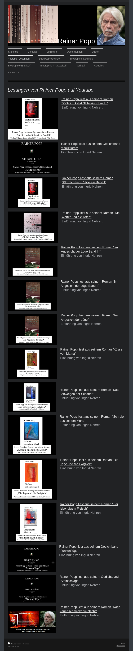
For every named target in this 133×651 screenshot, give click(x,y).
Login (123, 643)
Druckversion (15, 644)
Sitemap (26, 644)
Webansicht (121, 645)
